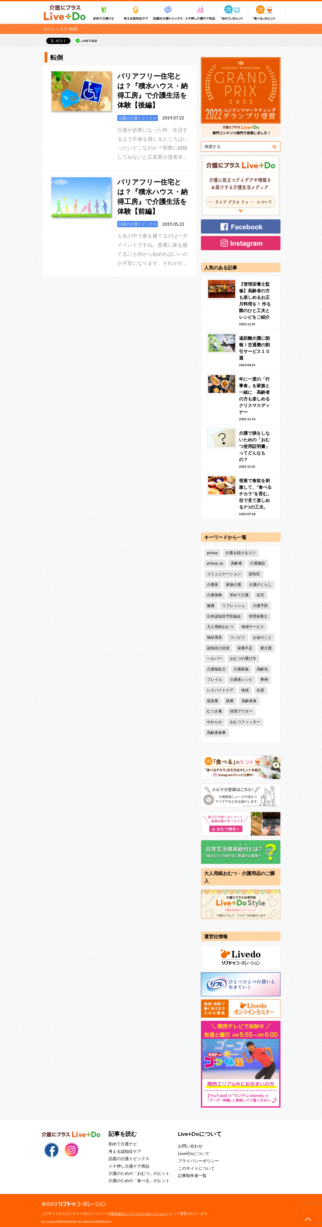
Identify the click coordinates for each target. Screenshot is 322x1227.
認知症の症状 (218, 647)
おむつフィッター (245, 721)
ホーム (49, 28)
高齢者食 (249, 700)
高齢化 (262, 668)
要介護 (266, 647)
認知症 (254, 573)
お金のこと (262, 637)
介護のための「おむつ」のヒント (139, 1172)
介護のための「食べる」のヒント (139, 1180)
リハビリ (237, 637)
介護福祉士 (216, 668)
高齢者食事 (216, 732)
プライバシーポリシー (198, 1160)
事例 (264, 679)
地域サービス (252, 626)
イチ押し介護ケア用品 (128, 1165)
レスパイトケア (220, 689)
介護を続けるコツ (240, 552)
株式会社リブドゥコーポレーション (138, 1213)
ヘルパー (214, 658)
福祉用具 (214, 637)
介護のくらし (260, 584)
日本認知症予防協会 (224, 616)
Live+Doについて (193, 1153)
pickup (212, 552)
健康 (210, 605)
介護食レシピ (241, 679)
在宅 (260, 594)
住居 (260, 689)
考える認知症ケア (124, 1150)
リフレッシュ (233, 605)
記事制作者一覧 (192, 1175)
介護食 (212, 584)
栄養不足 (245, 647)
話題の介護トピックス (128, 1158)
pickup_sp (215, 563)
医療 (230, 700)
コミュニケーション (224, 573)
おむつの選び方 (243, 658)
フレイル (214, 679)
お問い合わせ (190, 1145)
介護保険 (214, 594)
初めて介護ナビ (122, 1143)
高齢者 (236, 563)
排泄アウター (241, 710)
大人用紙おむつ (220, 626)
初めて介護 (239, 594)
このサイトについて (196, 1167)
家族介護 (233, 584)
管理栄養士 (258, 616)
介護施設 (257, 563)
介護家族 (241, 668)
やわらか (214, 721)
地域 (245, 689)
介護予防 (260, 605)
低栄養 (212, 700)
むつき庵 (214, 710)
